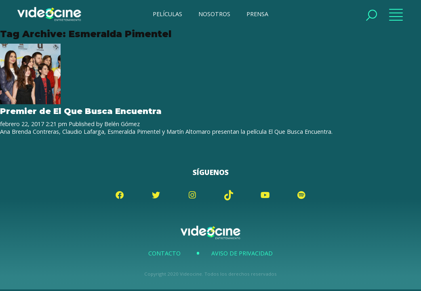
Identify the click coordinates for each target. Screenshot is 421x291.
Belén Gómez (122, 124)
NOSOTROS (214, 14)
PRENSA (257, 14)
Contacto (164, 253)
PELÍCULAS (167, 14)
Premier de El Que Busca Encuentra (81, 111)
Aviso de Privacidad (242, 253)
